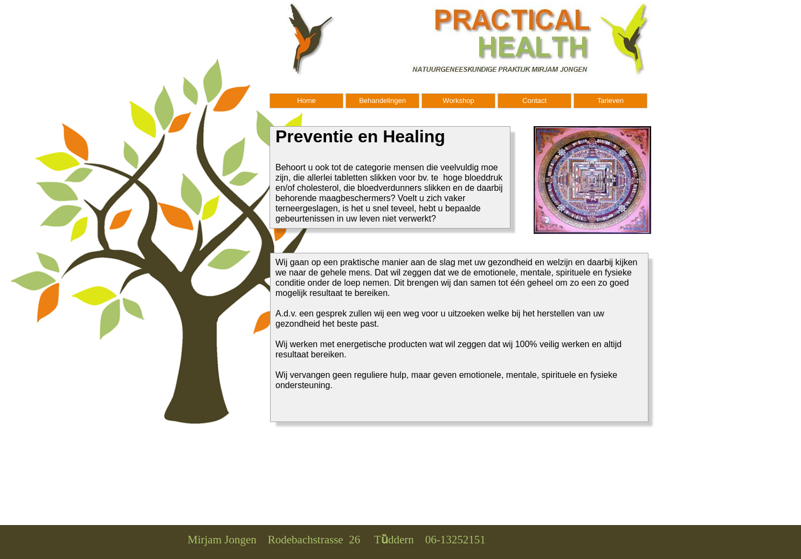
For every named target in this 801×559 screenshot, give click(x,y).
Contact (534, 100)
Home (306, 100)
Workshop (458, 100)
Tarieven (610, 100)
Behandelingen (382, 100)
